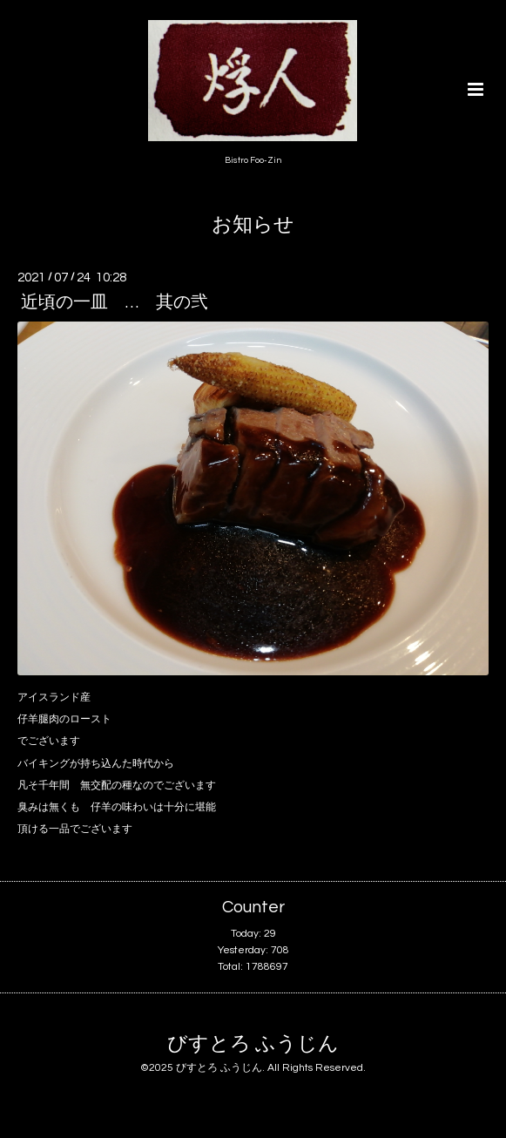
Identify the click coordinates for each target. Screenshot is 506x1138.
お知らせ (253, 225)
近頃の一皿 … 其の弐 (114, 302)
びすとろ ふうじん (253, 1043)
